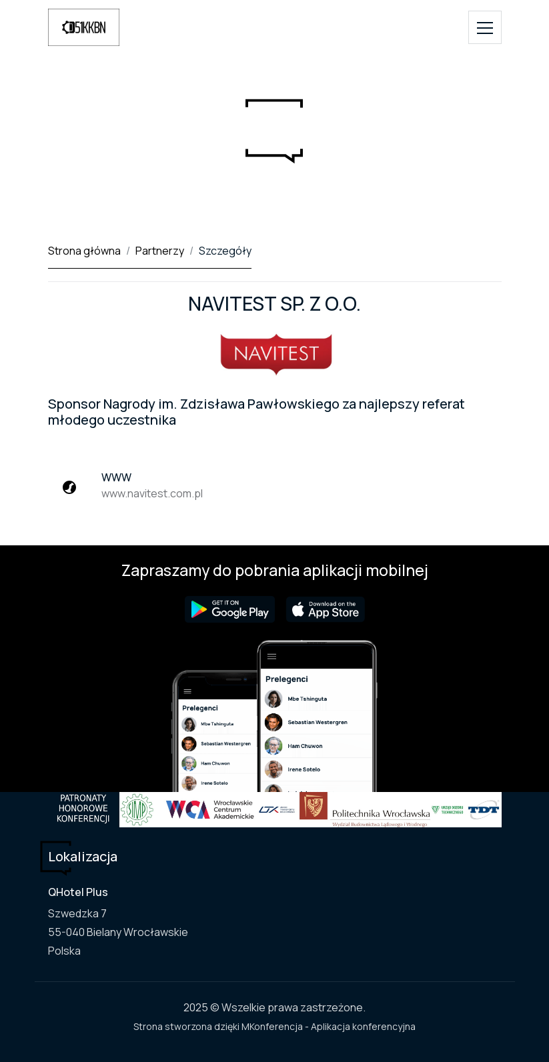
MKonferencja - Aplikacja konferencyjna (328, 1026)
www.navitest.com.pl (152, 493)
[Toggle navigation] (485, 27)
